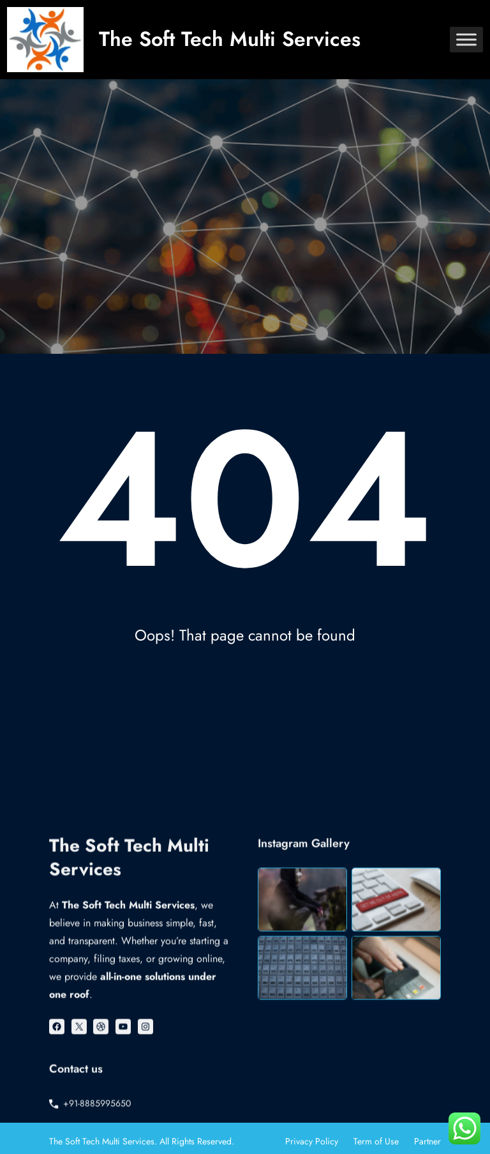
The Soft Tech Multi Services (229, 39)
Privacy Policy (311, 1141)
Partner (427, 1141)
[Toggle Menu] (466, 39)
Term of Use (376, 1141)
